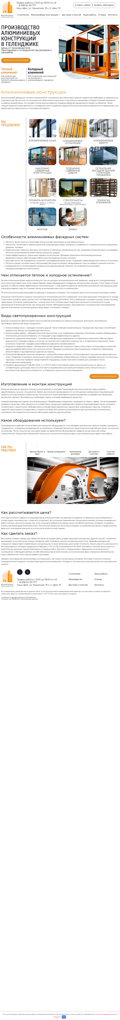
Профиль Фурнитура (42, 200)
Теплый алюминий (9, 71)
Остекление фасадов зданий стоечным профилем (103, 172)
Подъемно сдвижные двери (73, 171)
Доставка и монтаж (71, 14)
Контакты (112, 14)
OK (64, 1017)
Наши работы (89, 14)
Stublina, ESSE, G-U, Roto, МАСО (42, 204)
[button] (82, 5)
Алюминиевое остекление (73, 142)
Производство (75, 580)
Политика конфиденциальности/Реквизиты (18, 598)
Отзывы (102, 14)
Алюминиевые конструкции (45, 15)
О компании (23, 14)
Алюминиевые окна (42, 141)
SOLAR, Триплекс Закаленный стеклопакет (72, 204)
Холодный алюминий (36, 71)
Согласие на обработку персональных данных (19, 600)
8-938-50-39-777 (27, 5)
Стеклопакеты (72, 200)
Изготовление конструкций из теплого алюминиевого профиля (13, 79)
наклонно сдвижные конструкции (42, 171)
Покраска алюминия (103, 201)
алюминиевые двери (103, 142)
